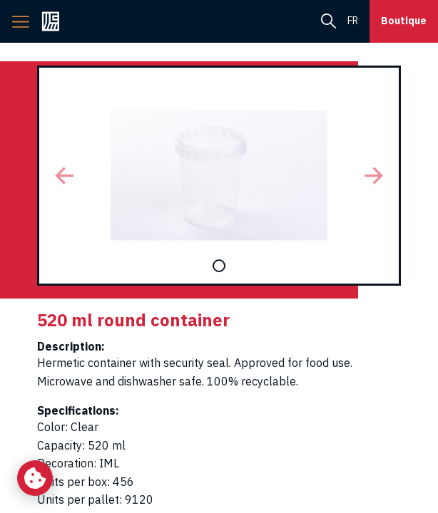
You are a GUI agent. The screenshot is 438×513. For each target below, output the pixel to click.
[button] (64, 176)
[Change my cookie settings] (35, 478)
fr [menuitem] (352, 20)
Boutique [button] (404, 20)
